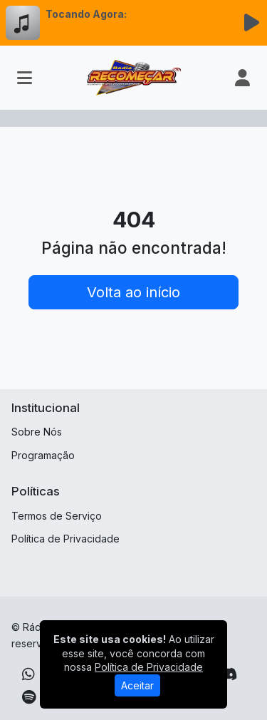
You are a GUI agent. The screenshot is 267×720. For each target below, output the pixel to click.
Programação (43, 455)
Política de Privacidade (65, 539)
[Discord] (228, 674)
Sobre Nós (36, 432)
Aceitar (137, 685)
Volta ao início (133, 292)
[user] (242, 77)
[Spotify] (29, 697)
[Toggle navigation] (25, 77)
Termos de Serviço (56, 516)
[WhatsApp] (28, 674)
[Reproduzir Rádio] (251, 23)
